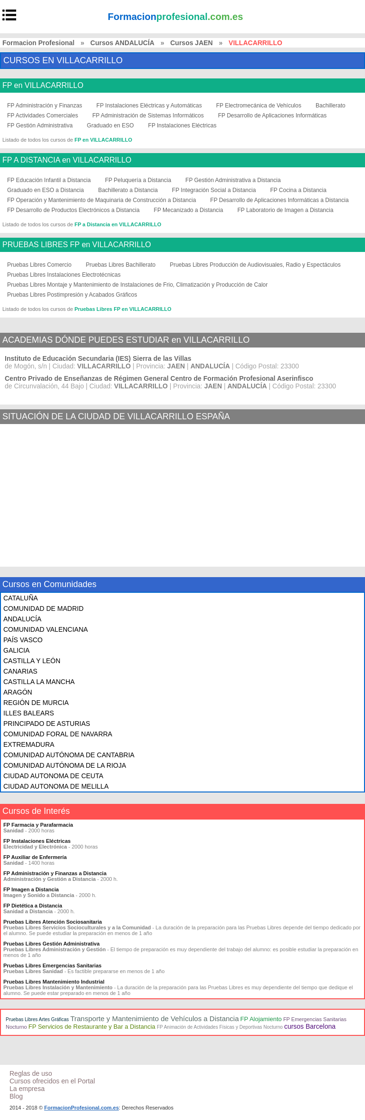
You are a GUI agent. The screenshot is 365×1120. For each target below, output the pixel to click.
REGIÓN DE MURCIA (36, 702)
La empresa (27, 1088)
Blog (16, 1096)
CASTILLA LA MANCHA (39, 682)
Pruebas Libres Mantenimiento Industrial (54, 982)
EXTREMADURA (28, 744)
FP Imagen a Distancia (31, 889)
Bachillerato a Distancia (127, 190)
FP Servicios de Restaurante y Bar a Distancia (92, 1026)
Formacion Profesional (38, 43)
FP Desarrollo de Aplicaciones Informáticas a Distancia (279, 200)
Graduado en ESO (110, 125)
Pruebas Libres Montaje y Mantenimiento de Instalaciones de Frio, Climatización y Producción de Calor (137, 284)
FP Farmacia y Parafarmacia (38, 825)
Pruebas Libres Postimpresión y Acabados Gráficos (72, 294)
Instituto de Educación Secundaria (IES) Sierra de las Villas (98, 358)
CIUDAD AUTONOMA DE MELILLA (55, 786)
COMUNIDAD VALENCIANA (45, 629)
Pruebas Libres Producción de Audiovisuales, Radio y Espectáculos (255, 264)
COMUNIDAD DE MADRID (43, 608)
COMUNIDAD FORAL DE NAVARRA (57, 734)
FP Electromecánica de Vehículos (258, 105)
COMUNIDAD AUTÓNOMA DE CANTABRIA (68, 755)
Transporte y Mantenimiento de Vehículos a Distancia (154, 1018)
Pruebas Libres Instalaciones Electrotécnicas (64, 274)
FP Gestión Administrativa (40, 125)
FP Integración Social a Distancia (214, 190)
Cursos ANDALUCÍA (122, 43)
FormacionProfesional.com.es (81, 1107)
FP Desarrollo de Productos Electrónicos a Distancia (73, 210)
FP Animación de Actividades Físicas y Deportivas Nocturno (220, 1027)
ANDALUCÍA (22, 619)
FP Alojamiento (261, 1019)
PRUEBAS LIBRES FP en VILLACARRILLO (76, 245)
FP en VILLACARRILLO (42, 85)
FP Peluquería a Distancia (138, 180)
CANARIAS (20, 671)
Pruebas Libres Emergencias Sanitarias (52, 965)
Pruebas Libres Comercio (39, 264)
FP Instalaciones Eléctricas (182, 125)
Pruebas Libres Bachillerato (120, 264)
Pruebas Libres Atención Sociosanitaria (52, 922)
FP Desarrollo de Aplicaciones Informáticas (272, 115)
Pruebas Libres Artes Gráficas (37, 1019)
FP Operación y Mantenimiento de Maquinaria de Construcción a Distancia (101, 200)
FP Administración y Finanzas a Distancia (54, 873)
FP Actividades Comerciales (42, 115)
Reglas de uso (31, 1073)
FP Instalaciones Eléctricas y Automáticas (149, 105)
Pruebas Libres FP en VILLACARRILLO (123, 309)
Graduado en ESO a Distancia (45, 190)
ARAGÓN (17, 692)
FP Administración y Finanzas (44, 105)
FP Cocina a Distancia (298, 190)
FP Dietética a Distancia (32, 905)
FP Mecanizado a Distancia (188, 210)
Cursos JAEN (191, 43)
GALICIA (16, 650)
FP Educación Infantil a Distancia (49, 180)
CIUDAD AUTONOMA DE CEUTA (53, 776)
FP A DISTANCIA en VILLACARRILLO (67, 160)
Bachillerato (331, 105)
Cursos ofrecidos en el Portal (52, 1081)
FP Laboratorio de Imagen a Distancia (285, 210)
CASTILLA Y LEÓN (31, 661)
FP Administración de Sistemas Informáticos (148, 115)
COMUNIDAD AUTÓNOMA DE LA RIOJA (64, 765)
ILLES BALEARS (28, 713)
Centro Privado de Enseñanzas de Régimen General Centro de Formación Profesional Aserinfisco (159, 378)
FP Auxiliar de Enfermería (35, 857)
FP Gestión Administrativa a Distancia (233, 180)
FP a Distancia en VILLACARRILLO (118, 224)
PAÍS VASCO (23, 640)
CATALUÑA (20, 598)
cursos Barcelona (310, 1026)
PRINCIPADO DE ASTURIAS (46, 723)
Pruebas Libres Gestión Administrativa (51, 943)
